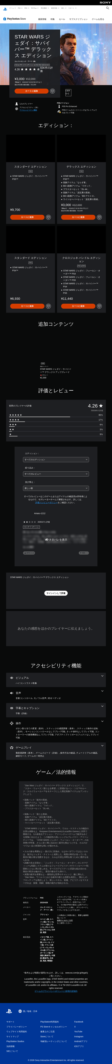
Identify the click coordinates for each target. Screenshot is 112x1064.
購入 (62, 8)
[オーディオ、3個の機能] (56, 692)
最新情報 (54, 8)
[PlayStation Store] (15, 16)
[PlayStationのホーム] (5, 8)
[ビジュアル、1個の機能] (56, 677)
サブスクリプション (78, 16)
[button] (28, 107)
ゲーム (11, 8)
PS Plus (34, 8)
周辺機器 (44, 8)
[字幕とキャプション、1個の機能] (56, 707)
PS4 (25, 8)
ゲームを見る (98, 16)
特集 (53, 16)
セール (62, 16)
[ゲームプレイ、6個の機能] (56, 748)
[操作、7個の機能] (56, 727)
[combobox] (56, 456)
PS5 (19, 8)
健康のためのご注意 (65, 918)
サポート (71, 8)
